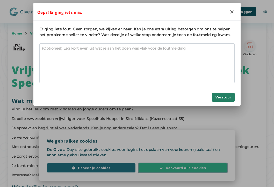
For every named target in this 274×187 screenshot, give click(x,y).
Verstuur (223, 97)
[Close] (232, 12)
